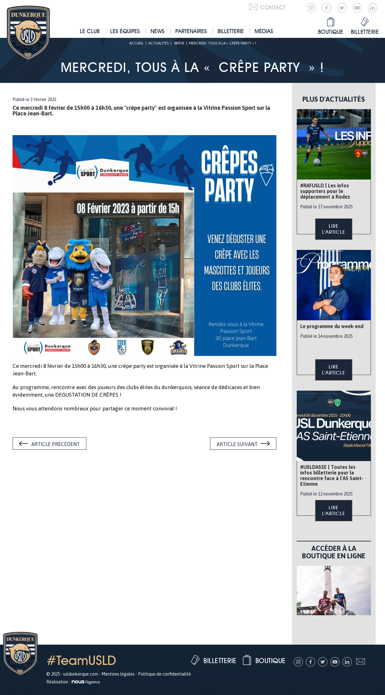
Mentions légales (118, 674)
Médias (263, 31)
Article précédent (55, 444)
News (158, 31)
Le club (90, 31)
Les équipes (125, 31)
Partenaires (191, 31)
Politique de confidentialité (164, 674)
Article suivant (237, 444)
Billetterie (231, 31)
